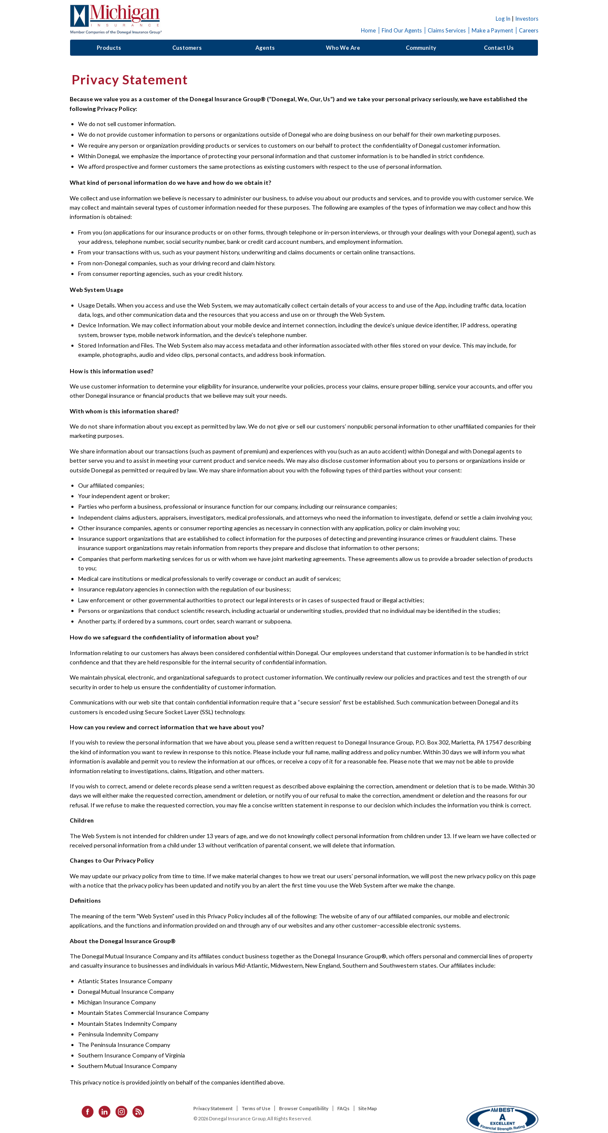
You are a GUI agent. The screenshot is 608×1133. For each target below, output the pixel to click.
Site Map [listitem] (367, 1108)
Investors (526, 18)
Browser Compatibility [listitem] (303, 1108)
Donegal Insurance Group (116, 19)
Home (368, 30)
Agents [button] (265, 47)
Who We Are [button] (343, 47)
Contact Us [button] (499, 47)
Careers (528, 30)
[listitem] (85, 1111)
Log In (503, 18)
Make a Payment (492, 30)
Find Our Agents (402, 30)
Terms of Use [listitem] (256, 1108)
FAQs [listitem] (343, 1108)
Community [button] (421, 47)
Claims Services (447, 30)
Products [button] (109, 47)
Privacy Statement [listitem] (213, 1108)
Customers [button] (187, 47)
